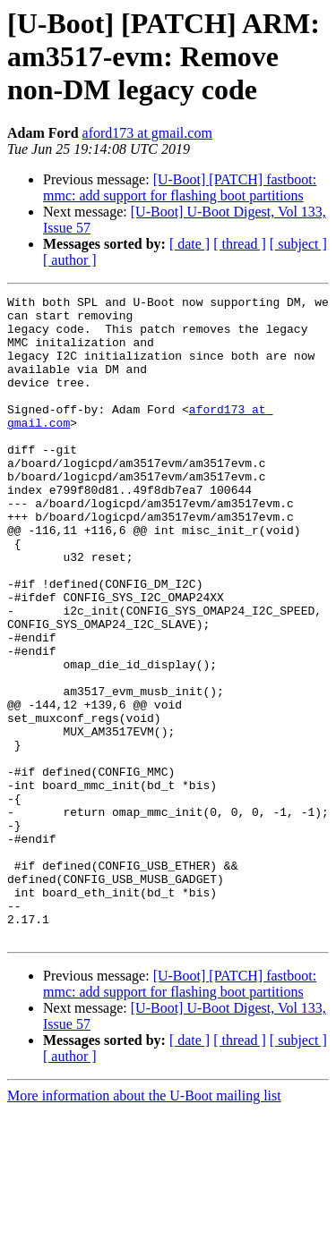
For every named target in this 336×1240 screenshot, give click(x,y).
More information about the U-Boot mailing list (144, 1224)
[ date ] (189, 243)
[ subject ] (298, 243)
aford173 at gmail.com (147, 132)
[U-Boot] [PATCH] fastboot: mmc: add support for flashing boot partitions (179, 187)
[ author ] (70, 260)
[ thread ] (239, 243)
